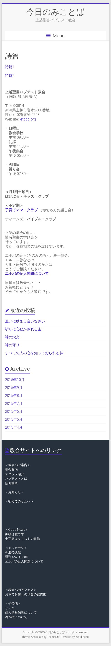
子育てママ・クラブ (21, 210)
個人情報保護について (21, 612)
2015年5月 (14, 419)
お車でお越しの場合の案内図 (25, 594)
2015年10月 (15, 380)
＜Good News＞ (16, 529)
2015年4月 (14, 427)
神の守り (12, 345)
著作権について (16, 617)
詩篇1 (9, 67)
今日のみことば (55, 11)
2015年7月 (14, 403)
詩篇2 (9, 76)
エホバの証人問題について (27, 273)
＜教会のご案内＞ (17, 465)
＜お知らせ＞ (14, 492)
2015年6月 (14, 411)
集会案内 (11, 469)
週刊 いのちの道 (16, 557)
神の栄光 (12, 337)
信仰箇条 (11, 483)
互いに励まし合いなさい (25, 321)
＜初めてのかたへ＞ (19, 501)
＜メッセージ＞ (16, 548)
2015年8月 (14, 395)
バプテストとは (16, 478)
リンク (10, 608)
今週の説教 (13, 552)
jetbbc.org (28, 119)
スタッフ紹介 (14, 474)
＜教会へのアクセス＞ (21, 590)
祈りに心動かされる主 (23, 329)
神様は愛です (14, 534)
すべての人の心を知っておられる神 (34, 353)
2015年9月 (14, 388)
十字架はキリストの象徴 (22, 538)
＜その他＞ (13, 603)
